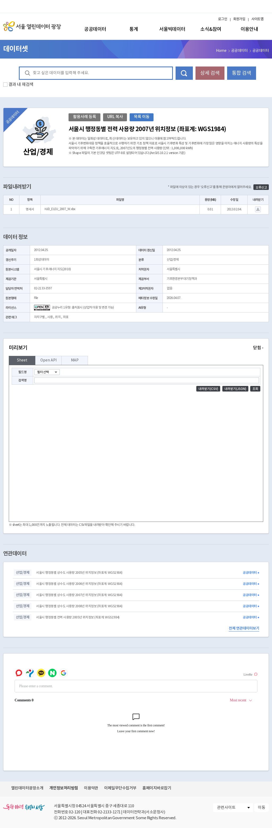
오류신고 (261, 187)
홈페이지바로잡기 (156, 788)
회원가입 (239, 19)
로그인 (222, 19)
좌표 (65, 317)
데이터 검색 (184, 73)
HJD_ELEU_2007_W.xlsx (60, 209)
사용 (50, 317)
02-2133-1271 (109, 812)
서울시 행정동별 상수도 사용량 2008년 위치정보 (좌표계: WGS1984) (79, 606)
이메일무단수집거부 (120, 788)
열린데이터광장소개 (27, 788)
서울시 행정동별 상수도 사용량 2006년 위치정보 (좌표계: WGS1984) (79, 584)
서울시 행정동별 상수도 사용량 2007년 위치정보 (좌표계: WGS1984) (79, 595)
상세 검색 (209, 73)
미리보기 (136, 348)
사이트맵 (257, 19)
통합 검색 (241, 73)
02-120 (74, 812)
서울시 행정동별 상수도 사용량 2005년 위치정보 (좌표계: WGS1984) (79, 573)
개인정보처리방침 (63, 788)
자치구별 (39, 317)
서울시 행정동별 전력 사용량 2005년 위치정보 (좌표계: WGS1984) (77, 617)
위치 (57, 317)
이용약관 (91, 788)
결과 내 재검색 (20, 84)
